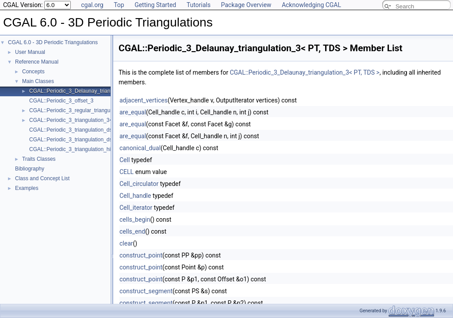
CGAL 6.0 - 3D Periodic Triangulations (53, 42)
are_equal (132, 112)
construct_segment (146, 291)
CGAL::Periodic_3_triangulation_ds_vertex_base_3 (89, 139)
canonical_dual (140, 147)
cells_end (132, 231)
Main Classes (38, 81)
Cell (124, 159)
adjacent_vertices (143, 100)
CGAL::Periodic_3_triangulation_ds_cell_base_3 (86, 130)
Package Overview (246, 4)
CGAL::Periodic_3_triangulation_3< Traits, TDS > (87, 120)
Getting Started (155, 4)
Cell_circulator (138, 183)
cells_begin (134, 219)
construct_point (140, 255)
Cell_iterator (135, 207)
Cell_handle (135, 195)
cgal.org (92, 4)
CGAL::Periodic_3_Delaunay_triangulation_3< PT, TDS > (96, 91)
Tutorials (199, 4)
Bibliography (29, 169)
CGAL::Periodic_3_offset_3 (61, 101)
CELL (126, 171)
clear (126, 243)
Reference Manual (36, 62)
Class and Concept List (42, 178)
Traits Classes (39, 159)
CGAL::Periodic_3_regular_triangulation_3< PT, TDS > (93, 110)
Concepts (33, 71)
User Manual (30, 52)
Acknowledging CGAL (311, 4)
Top (119, 4)
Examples (26, 188)
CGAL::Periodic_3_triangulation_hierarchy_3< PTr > (90, 149)
